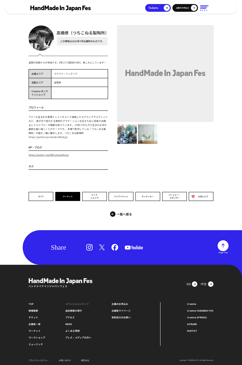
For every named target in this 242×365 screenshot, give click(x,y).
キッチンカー (148, 196)
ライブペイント (121, 196)
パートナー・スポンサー (175, 196)
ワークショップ (94, 196)
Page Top (223, 252)
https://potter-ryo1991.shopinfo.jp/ (49, 155)
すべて (40, 196)
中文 (204, 283)
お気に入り (200, 196)
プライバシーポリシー (39, 359)
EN (189, 283)
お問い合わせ (65, 359)
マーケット (67, 196)
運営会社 (85, 359)
